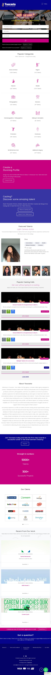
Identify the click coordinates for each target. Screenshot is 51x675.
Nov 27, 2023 (21, 612)
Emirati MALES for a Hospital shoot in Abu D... (25, 332)
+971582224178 (29, 640)
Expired (46, 367)
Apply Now (25, 316)
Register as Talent (27, 44)
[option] (25, 250)
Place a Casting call (25, 209)
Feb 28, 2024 (21, 554)
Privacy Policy (26, 647)
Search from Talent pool (25, 214)
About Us (4, 647)
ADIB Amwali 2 (25, 585)
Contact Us (25, 649)
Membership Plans (37, 647)
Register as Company (26, 47)
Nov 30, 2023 (21, 583)
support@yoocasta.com (42, 638)
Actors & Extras (44, 302)
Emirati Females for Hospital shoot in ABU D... (25, 304)
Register (15, 17)
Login (22, 17)
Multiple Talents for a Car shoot (25, 361)
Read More (25, 564)
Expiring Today (45, 311)
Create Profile (8, 180)
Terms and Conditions (15, 647)
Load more (25, 376)
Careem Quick (25, 614)
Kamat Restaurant (26, 556)
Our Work (47, 647)
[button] (47, 673)
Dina (26, 239)
